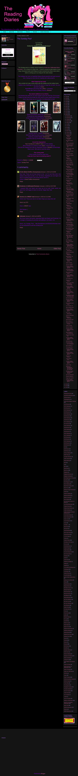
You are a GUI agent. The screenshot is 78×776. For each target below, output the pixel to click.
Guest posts (66, 559)
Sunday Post (25, 162)
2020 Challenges (67, 433)
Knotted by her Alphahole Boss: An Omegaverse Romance (69, 60)
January (68, 133)
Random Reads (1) (69, 376)
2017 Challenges (67, 421)
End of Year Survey (67, 532)
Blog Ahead (66, 468)
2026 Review (66, 450)
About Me (11, 31)
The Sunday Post (69, 178)
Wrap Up (65, 709)
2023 (66, 101)
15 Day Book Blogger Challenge (70, 401)
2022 (66, 103)
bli (64, 464)
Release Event (66, 636)
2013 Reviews (66, 408)
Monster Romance (67, 593)
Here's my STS (24, 202)
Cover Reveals (67, 520)
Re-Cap (65, 618)
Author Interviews (44, 31)
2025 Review (66, 448)
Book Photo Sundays (68, 485)
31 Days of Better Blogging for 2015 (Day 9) (69, 292)
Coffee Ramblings (67, 510)
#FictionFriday (66, 397)
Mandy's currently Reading (69, 52)
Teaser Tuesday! (69, 210)
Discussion (66, 528)
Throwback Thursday (68, 686)
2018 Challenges (67, 425)
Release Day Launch (68, 634)
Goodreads (47, 114)
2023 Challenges (67, 441)
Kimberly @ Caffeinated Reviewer (30, 186)
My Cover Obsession (68, 603)
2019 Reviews (66, 431)
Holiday (65, 563)
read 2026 (66, 620)
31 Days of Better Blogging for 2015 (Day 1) (69, 380)
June (67, 125)
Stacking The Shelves (68, 655)
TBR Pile (65, 673)
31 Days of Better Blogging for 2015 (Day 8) (69, 300)
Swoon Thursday (67, 669)
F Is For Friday (66, 536)
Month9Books (66, 595)
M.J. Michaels (69, 74)
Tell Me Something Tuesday (69, 679)
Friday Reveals (67, 549)
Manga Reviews (67, 585)
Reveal (65, 638)
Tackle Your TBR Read (68, 671)
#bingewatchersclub (67, 393)
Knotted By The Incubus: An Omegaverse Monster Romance (69, 67)
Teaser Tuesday (69, 160)
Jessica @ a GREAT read (27, 196)
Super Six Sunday (67, 664)
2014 (66, 384)
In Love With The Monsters (69, 567)
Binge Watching (67, 460)
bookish (65, 491)
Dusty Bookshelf (67, 530)
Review (49, 90)
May (67, 127)
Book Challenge (67, 483)
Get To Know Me (67, 553)
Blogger (43, 773)
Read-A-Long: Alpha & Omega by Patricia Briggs (70, 283)
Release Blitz (66, 632)
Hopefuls (65, 565)
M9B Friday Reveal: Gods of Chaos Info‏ (69, 145)
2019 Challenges (67, 429)
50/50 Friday (66, 454)
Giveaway (66, 555)
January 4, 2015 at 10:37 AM (48, 186)
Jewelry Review (67, 573)
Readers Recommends (68, 628)
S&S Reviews (66, 646)
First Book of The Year (68, 542)
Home (4, 31)
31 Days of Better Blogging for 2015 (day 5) (69, 338)
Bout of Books (66, 499)
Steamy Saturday (67, 657)
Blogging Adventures (68, 474)
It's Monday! (66, 571)
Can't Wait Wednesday (68, 504)
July (67, 124)
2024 (66, 99)
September (68, 120)
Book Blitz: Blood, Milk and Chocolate (69, 214)
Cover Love (66, 518)
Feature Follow (67, 540)
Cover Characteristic (68, 516)
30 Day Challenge (67, 452)
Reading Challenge (67, 630)
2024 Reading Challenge (70, 38)
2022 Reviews (66, 439)
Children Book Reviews (68, 508)
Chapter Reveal (67, 506)
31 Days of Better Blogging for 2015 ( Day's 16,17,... (70, 220)
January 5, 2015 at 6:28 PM (33, 216)
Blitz (65, 466)
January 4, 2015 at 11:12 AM (43, 196)
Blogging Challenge (67, 476)
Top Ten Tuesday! (69, 162)
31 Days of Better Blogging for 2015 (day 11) (69, 275)
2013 (66, 385)
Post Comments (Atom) (42, 254)
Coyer (65, 522)
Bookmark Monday (67, 495)
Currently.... (66, 524)
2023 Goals (20, 31)
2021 (66, 104)
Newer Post (21, 248)
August (67, 122)
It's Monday (66, 569)
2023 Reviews (66, 443)
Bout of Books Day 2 (70, 307)
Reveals (65, 640)
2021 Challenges (67, 435)
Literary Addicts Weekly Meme (69, 577)
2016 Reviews (66, 419)
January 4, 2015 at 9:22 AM (48, 172)
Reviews (35, 31)
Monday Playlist (67, 589)
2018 (66, 109)
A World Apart (68, 55)
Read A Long (66, 622)
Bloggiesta (66, 472)
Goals (65, 557)
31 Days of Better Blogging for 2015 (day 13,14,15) (69, 245)
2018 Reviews (66, 427)
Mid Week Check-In (67, 587)
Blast (65, 462)
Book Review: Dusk (69, 319)
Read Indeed (66, 624)
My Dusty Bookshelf (69, 143)
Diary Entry (68, 185)
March (67, 130)
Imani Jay (66, 69)
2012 (66, 387)
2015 (66, 114)
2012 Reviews (66, 404)
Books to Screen (67, 497)
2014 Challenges (67, 410)
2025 (66, 98)
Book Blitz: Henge (69, 153)
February (68, 132)
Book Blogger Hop (67, 481)
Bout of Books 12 (69, 321)
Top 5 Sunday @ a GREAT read (34, 144)
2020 (66, 106)
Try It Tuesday (66, 694)
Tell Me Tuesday (67, 681)
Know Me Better (67, 575)
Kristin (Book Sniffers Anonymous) (30, 172)
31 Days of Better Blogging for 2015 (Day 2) (69, 362)
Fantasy (65, 538)
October (68, 119)
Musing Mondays (69, 171)
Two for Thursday (67, 698)
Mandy (8, 37)
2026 (66, 96)
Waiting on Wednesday (68, 700)
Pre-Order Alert (67, 609)
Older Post (57, 248)
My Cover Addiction (67, 599)
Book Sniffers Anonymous (32, 179)
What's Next (66, 705)
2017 (66, 111)
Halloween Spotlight (67, 561)
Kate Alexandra (69, 56)
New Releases (66, 605)
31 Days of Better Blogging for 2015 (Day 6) (69, 329)
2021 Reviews (66, 437)
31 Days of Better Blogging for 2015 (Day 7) (69, 310)
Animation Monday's (68, 456)
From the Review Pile (68, 551)
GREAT (26, 206)
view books (74, 44)
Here (44, 88)
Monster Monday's (67, 591)
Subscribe (8, 54)
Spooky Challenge (67, 653)
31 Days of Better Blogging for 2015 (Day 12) (69, 267)
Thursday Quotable (67, 688)
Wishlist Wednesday (70, 252)
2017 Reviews (66, 423)
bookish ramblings (67, 493)
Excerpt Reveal (67, 534)
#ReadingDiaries (67, 399)
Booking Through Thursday (69, 489)
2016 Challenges (67, 417)
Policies (28, 31)
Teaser (65, 675)
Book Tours (66, 487)
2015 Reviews (66, 415)
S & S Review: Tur (69, 305)
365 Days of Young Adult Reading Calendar (69, 372)
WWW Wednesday (67, 711)
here (42, 87)
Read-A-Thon (66, 626)
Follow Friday (68, 187)
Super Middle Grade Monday (69, 661)
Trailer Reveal (66, 692)
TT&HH (65, 696)
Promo (65, 611)
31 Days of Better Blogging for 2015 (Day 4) (69, 349)
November (68, 117)
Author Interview (67, 458)
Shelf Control (66, 651)
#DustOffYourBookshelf (68, 395)
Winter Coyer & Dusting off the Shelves (69, 260)
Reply (21, 181)
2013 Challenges (67, 406)
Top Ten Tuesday (67, 690)
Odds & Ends (66, 607)
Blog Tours (66, 470)
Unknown (22, 216)
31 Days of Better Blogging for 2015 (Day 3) (69, 353)
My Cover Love (67, 601)
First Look (66, 544)
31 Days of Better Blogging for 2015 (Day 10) (69, 287)
